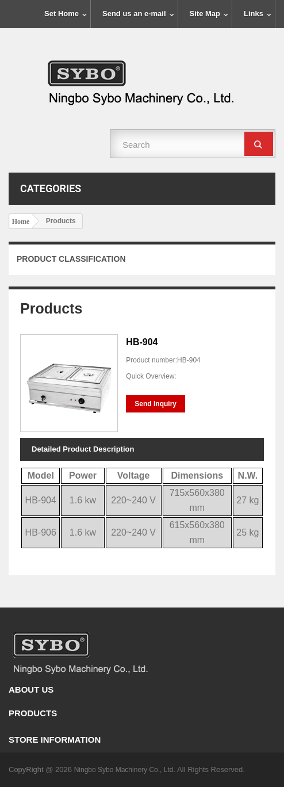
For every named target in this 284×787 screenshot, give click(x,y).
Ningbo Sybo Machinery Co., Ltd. (125, 770)
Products (33, 713)
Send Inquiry (155, 404)
